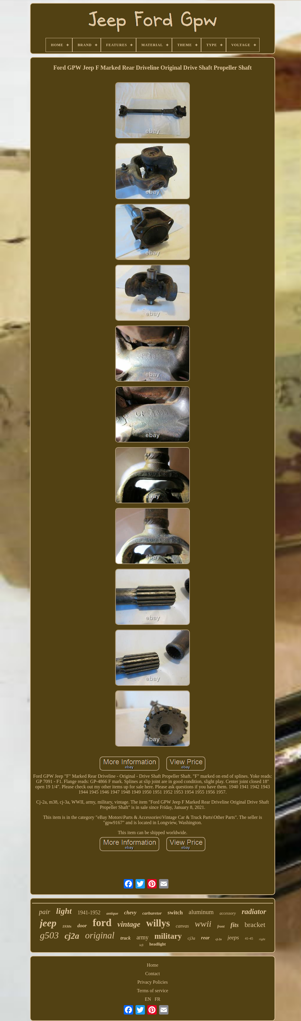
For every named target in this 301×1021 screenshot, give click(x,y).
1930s (66, 926)
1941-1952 (89, 913)
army (142, 937)
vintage (128, 924)
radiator (254, 912)
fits (234, 924)
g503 (49, 935)
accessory (228, 913)
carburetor (152, 913)
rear (205, 937)
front (221, 926)
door (82, 925)
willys (158, 923)
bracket (255, 924)
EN (148, 999)
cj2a (72, 935)
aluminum (201, 912)
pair (44, 912)
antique (112, 913)
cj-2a (218, 939)
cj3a (191, 938)
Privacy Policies (152, 982)
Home (152, 965)
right (262, 939)
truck (125, 938)
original (100, 935)
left (141, 945)
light (64, 911)
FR (157, 999)
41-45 (249, 938)
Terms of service (152, 990)
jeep (48, 923)
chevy (130, 913)
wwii (203, 923)
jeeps (233, 937)
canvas (182, 925)
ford (102, 922)
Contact (152, 973)
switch (175, 912)
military (168, 936)
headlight (157, 944)
